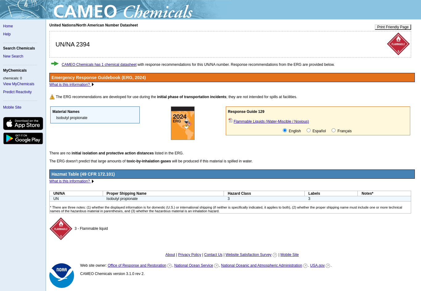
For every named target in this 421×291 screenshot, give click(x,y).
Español (316, 130)
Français (342, 130)
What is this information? (70, 84)
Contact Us (213, 255)
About (170, 255)
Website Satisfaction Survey (248, 255)
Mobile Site (12, 107)
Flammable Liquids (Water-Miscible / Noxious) (271, 121)
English (292, 130)
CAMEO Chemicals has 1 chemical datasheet (99, 64)
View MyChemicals (18, 84)
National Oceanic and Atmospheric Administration (261, 265)
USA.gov (317, 265)
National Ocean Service (193, 265)
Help (7, 34)
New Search (13, 56)
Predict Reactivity (17, 92)
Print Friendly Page (393, 27)
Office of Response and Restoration (137, 265)
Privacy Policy (189, 255)
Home (8, 26)
